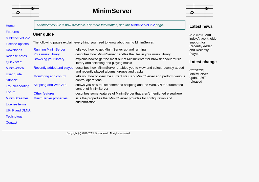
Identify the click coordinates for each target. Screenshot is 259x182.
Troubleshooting (17, 86)
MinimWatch (15, 68)
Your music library (47, 54)
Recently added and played (54, 68)
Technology (14, 116)
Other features (44, 93)
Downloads (14, 50)
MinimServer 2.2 (18, 38)
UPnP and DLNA (18, 110)
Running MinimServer (49, 49)
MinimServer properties (51, 98)
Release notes (16, 56)
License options (17, 44)
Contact (11, 122)
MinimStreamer (17, 98)
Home (10, 26)
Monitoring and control (50, 76)
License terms (16, 104)
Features (12, 32)
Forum (10, 92)
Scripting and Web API (51, 85)
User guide (14, 74)
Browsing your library (49, 59)
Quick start (13, 62)
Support (11, 80)
